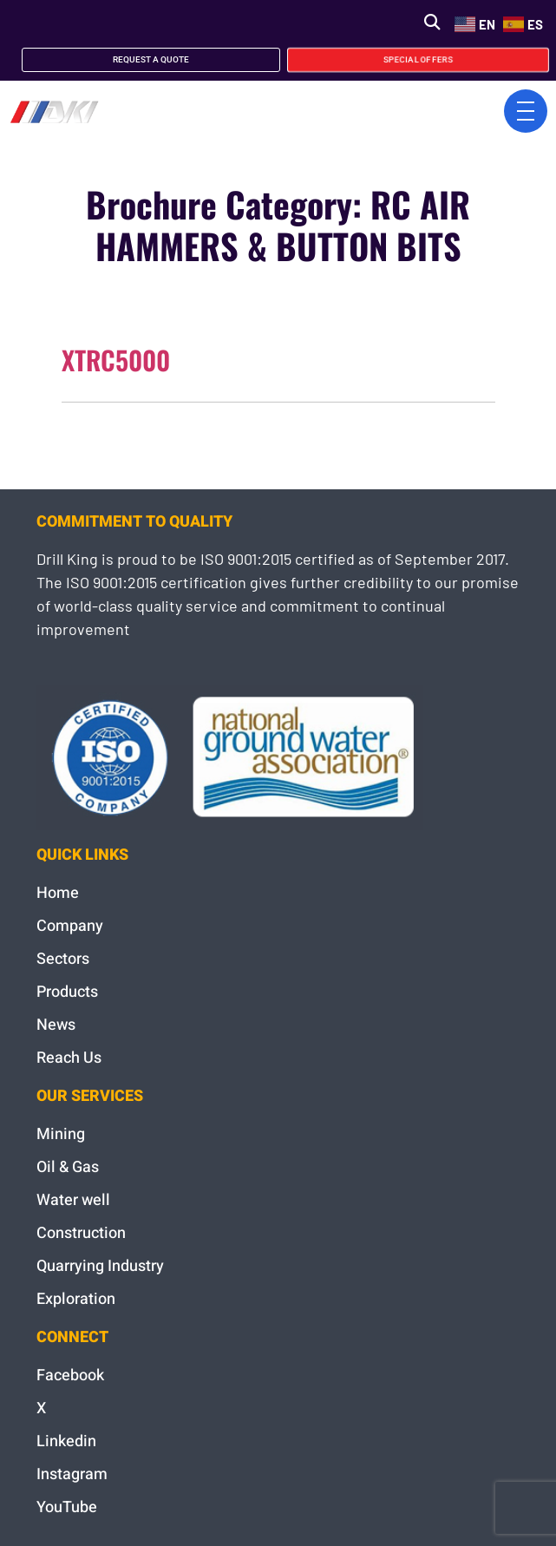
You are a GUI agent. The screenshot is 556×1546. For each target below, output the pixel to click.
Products (67, 992)
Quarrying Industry (100, 1266)
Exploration (75, 1299)
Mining (60, 1134)
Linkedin (66, 1441)
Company (69, 926)
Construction (81, 1233)
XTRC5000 (116, 359)
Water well (73, 1200)
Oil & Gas (67, 1167)
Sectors (62, 959)
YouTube (66, 1507)
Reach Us (68, 1058)
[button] (431, 22)
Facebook (70, 1375)
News (55, 1025)
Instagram (72, 1474)
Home (57, 893)
